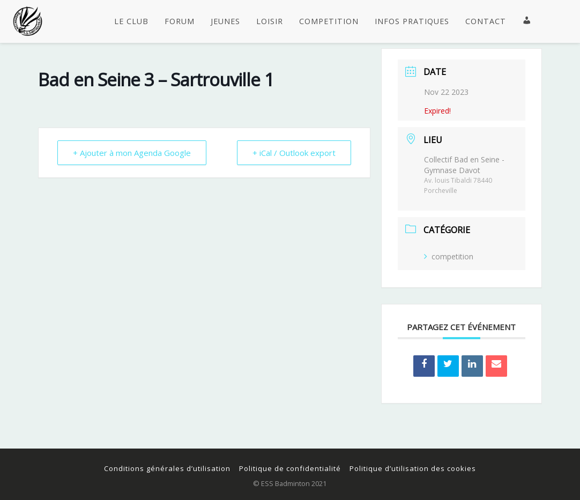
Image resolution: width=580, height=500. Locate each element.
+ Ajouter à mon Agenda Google (132, 152)
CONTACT (485, 21)
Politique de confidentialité (290, 468)
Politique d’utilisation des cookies (413, 468)
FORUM (180, 21)
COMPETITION (329, 21)
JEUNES (225, 21)
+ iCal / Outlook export (294, 152)
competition (448, 256)
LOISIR (269, 21)
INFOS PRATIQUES (412, 21)
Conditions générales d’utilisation (167, 468)
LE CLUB (131, 21)
